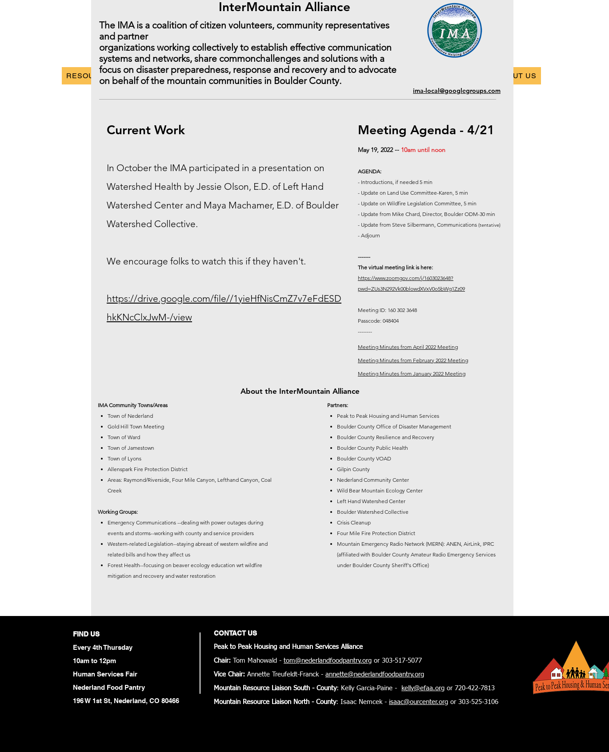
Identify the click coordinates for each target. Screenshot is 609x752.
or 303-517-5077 (397, 660)
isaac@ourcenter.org (418, 702)
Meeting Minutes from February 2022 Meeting (413, 360)
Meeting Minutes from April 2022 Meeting (408, 347)
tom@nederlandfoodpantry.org (328, 660)
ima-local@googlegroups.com (457, 91)
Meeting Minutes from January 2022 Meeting (411, 373)
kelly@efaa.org (423, 688)
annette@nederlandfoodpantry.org (374, 674)
